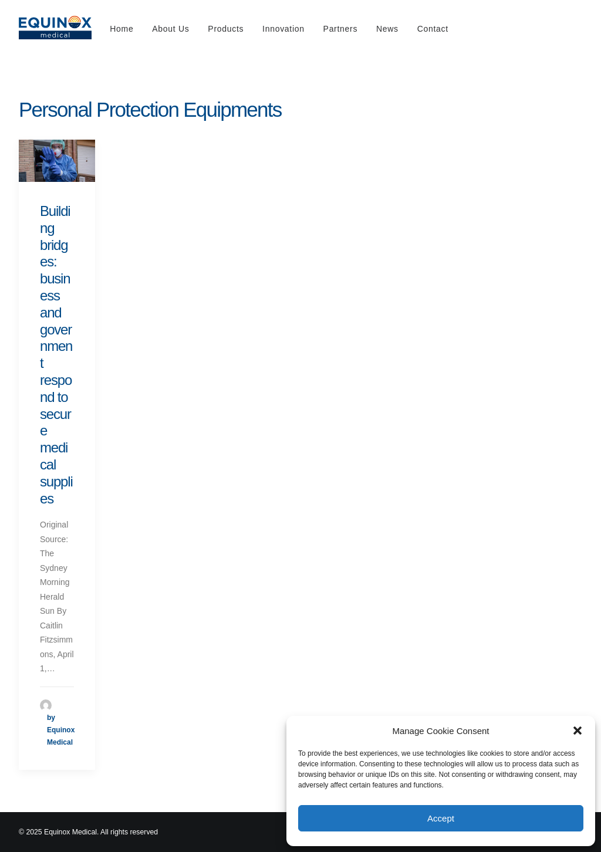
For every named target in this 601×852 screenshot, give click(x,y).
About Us (170, 28)
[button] (577, 730)
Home (121, 28)
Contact (432, 28)
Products (226, 28)
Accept (440, 818)
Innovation (283, 28)
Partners (340, 28)
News (387, 28)
